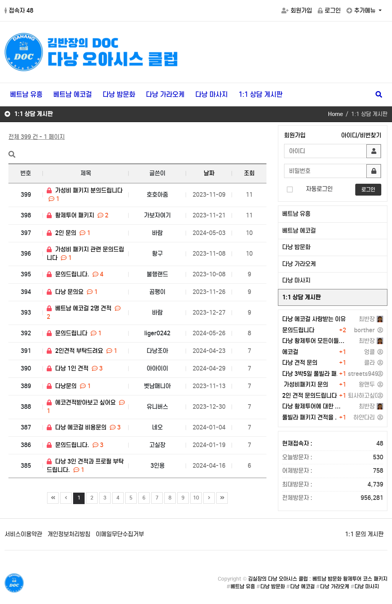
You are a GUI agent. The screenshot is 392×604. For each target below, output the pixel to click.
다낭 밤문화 (119, 94)
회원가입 (296, 10)
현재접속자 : (332, 443)
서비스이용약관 (23, 534)
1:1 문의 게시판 (364, 534)
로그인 (329, 10)
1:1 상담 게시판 (260, 94)
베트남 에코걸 (72, 94)
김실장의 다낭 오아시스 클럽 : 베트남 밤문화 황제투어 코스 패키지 (317, 579)
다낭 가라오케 (165, 94)
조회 (249, 173)
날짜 (209, 173)
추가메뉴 (361, 10)
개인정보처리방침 (68, 534)
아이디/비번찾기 (361, 135)
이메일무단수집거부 (120, 534)
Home (335, 114)
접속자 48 (19, 10)
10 (195, 497)
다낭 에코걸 (302, 586)
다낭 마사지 (211, 94)
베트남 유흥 (26, 94)
